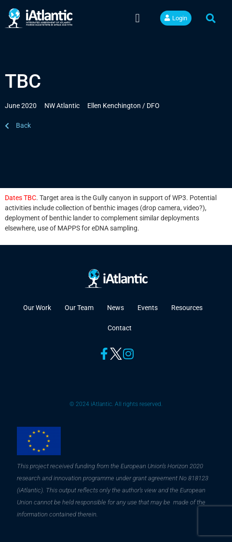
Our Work (37, 308)
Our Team (79, 308)
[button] (137, 18)
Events (147, 308)
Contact (120, 328)
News (115, 308)
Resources (187, 308)
